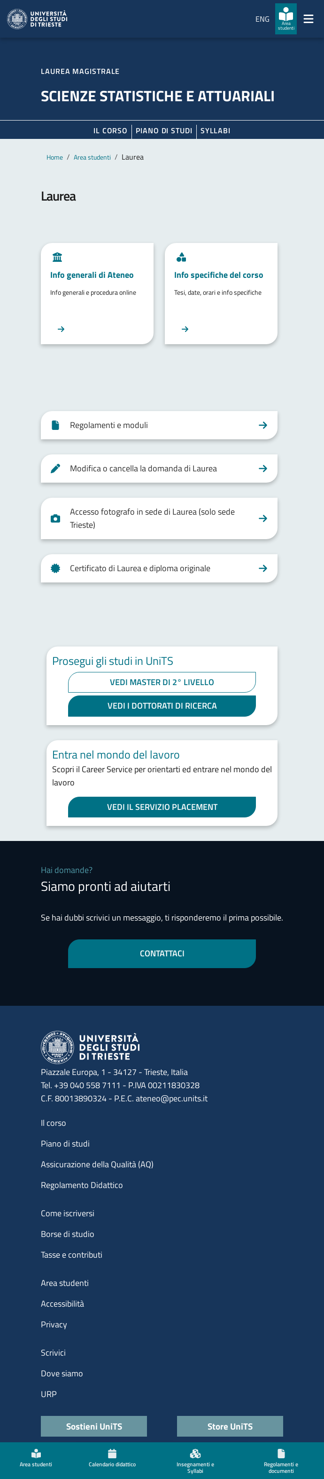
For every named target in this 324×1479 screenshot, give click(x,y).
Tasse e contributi (71, 1254)
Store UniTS (230, 1426)
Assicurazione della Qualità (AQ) (97, 1164)
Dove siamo (62, 1373)
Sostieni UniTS (94, 1426)
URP (49, 1394)
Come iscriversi (67, 1213)
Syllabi (216, 130)
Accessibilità (62, 1303)
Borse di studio (67, 1234)
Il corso (110, 130)
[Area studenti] (286, 18)
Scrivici (53, 1352)
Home (54, 157)
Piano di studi (65, 1143)
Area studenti (92, 157)
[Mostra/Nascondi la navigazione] (308, 19)
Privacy (54, 1324)
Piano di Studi (164, 130)
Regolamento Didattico (82, 1185)
